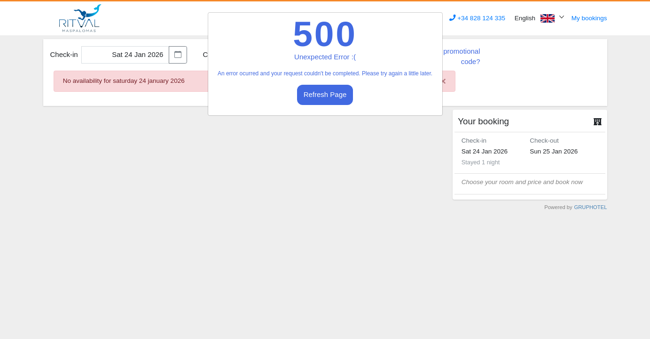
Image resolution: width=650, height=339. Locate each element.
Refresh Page (325, 94)
